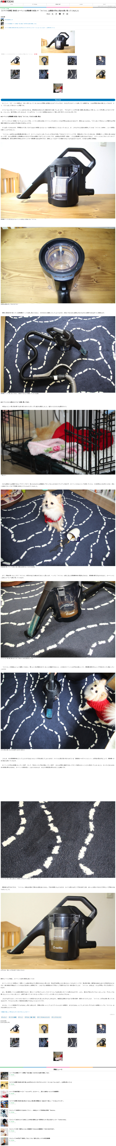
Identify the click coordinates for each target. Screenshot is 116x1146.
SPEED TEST (58, 4)
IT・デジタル (35, 4)
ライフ (104, 4)
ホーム (12, 4)
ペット (21, 1017)
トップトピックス (57, 1017)
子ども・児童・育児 (30, 1017)
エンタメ (81, 4)
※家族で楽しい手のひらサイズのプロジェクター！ (15, 1012)
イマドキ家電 (13, 1017)
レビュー (5, 1017)
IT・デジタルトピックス (44, 1017)
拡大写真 (59, 99)
